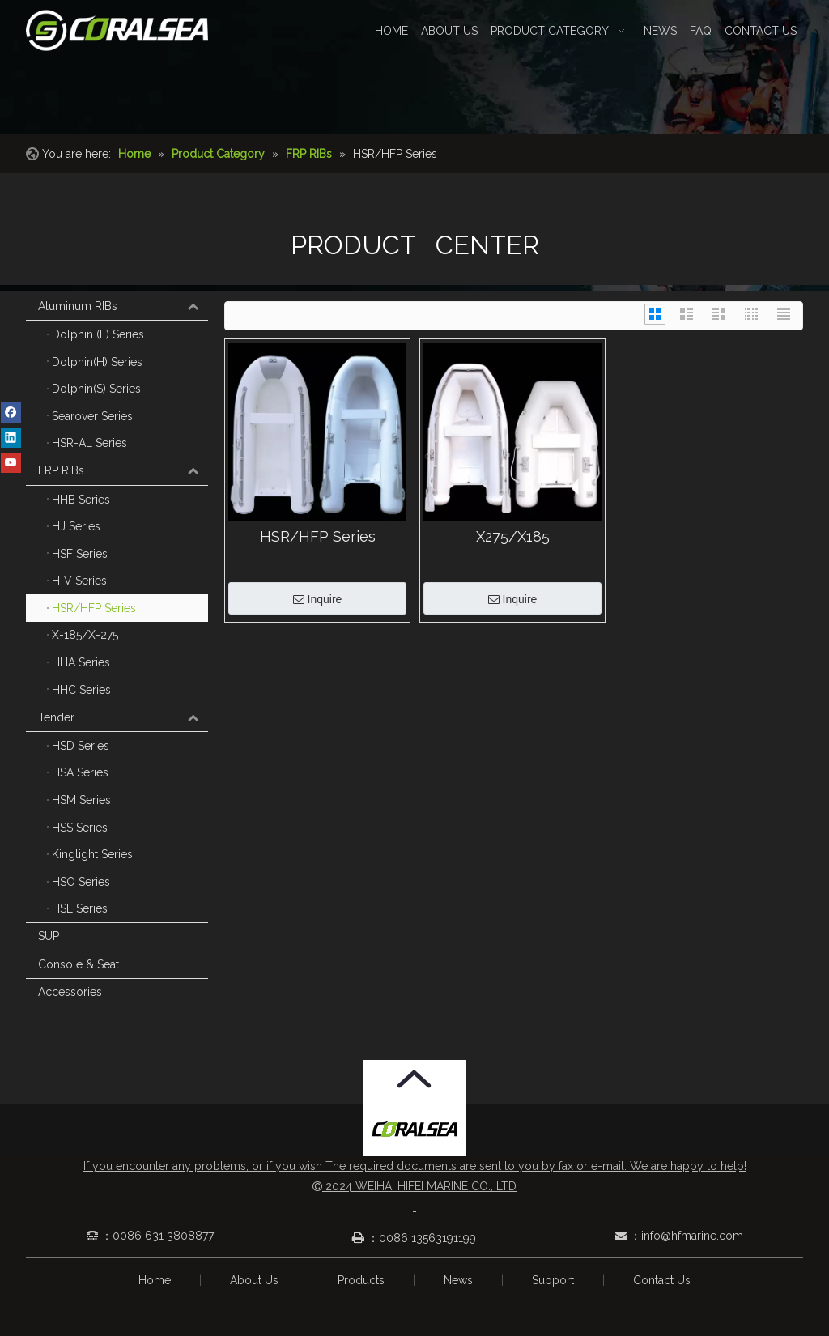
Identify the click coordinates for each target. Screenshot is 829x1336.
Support (553, 1280)
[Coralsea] (415, 1130)
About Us (254, 1280)
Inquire (317, 599)
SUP (48, 936)
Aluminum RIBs (123, 307)
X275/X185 (513, 537)
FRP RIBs (123, 471)
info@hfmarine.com (692, 1235)
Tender (123, 718)
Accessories (70, 991)
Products (361, 1280)
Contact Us (662, 1280)
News (458, 1280)
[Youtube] (11, 462)
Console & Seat (78, 964)
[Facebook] (11, 412)
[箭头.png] (414, 1079)
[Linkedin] (11, 437)
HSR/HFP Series (318, 537)
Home (154, 1280)
